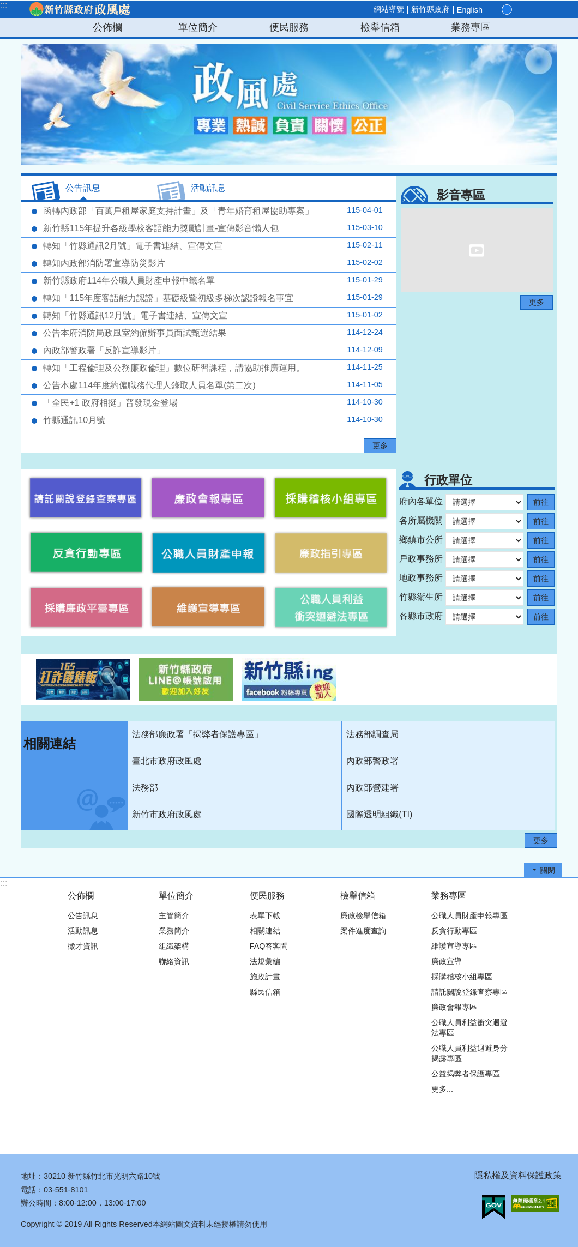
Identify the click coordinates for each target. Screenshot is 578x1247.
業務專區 (470, 27)
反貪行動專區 (454, 930)
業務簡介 (174, 930)
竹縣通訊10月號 (212, 420)
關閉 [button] (547, 870)
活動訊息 (83, 930)
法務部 (145, 787)
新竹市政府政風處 (167, 814)
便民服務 (289, 27)
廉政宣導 (446, 961)
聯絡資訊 (174, 961)
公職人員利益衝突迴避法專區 (469, 1027)
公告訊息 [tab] (82, 187)
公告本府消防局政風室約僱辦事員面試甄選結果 (212, 333)
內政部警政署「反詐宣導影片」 (212, 350)
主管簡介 (174, 915)
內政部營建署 (372, 787)
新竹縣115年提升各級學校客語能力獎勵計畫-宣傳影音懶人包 (212, 228)
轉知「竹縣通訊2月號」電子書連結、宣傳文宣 (212, 245)
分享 (531, 10)
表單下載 (265, 915)
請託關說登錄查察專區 (469, 991)
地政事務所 (421, 577)
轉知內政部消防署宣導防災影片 (212, 263)
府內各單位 (421, 501)
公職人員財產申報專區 (469, 915)
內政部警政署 (372, 761)
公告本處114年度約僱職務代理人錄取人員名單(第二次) (212, 385)
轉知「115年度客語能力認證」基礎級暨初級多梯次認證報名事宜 (212, 298)
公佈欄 (107, 27)
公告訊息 (83, 915)
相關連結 (49, 743)
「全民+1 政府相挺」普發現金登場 (212, 402)
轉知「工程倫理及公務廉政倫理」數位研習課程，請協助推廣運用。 (212, 367)
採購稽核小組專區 (461, 976)
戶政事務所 (421, 558)
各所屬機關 (421, 520)
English (470, 9)
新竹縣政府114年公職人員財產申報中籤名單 (212, 280)
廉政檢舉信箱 (363, 915)
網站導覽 (389, 9)
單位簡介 (198, 27)
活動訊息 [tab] (208, 187)
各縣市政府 (421, 616)
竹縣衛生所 (421, 596)
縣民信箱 (265, 991)
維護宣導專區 (454, 946)
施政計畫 (265, 976)
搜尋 (544, 10)
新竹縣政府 (430, 9)
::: (3, 5)
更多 (380, 445)
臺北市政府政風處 (167, 761)
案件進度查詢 (363, 930)
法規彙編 (265, 961)
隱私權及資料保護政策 (518, 1175)
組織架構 (174, 946)
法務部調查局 (372, 734)
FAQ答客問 (269, 946)
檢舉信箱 (380, 27)
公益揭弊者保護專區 (465, 1073)
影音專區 (461, 195)
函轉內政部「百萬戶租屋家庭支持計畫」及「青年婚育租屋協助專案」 (212, 210)
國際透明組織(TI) (379, 814)
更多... (442, 1089)
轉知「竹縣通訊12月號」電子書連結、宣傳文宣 (212, 315)
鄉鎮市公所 (421, 539)
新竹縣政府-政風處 (79, 9)
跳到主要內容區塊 (5, 5)
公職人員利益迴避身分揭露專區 (469, 1053)
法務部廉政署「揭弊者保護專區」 (197, 734)
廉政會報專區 (454, 1007)
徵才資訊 (83, 946)
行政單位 (448, 480)
